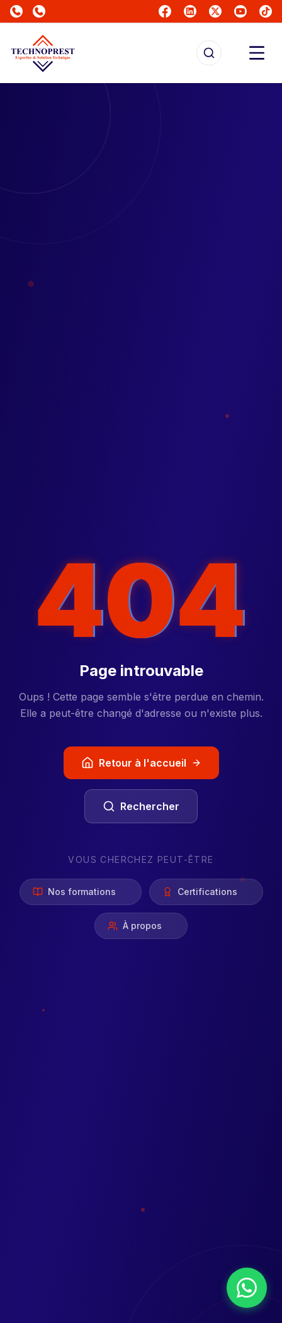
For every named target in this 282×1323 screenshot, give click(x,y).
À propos (141, 925)
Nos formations (80, 891)
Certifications (206, 891)
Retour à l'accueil (141, 763)
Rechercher (141, 806)
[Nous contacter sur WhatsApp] (247, 1288)
